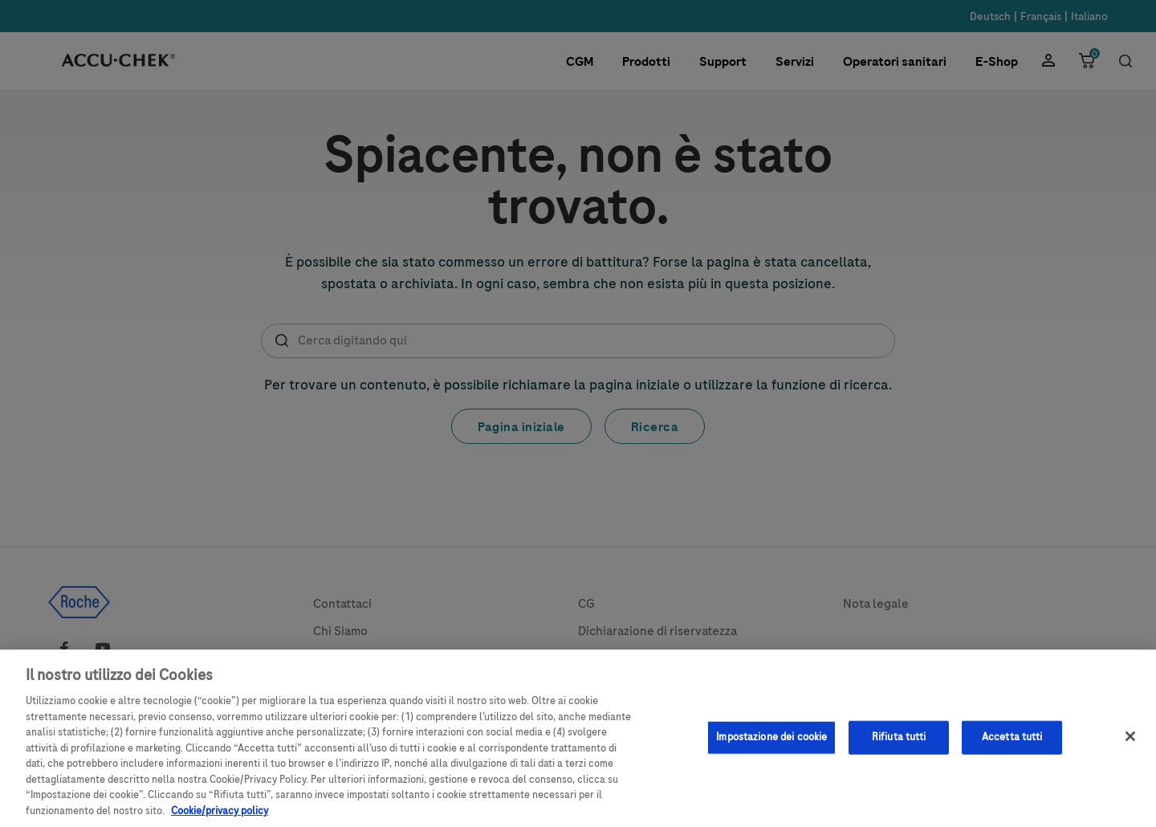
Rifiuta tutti (899, 745)
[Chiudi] (1130, 744)
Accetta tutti (1012, 745)
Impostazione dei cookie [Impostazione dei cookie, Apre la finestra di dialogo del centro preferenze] (771, 745)
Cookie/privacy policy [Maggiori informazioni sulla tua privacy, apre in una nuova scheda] (219, 819)
